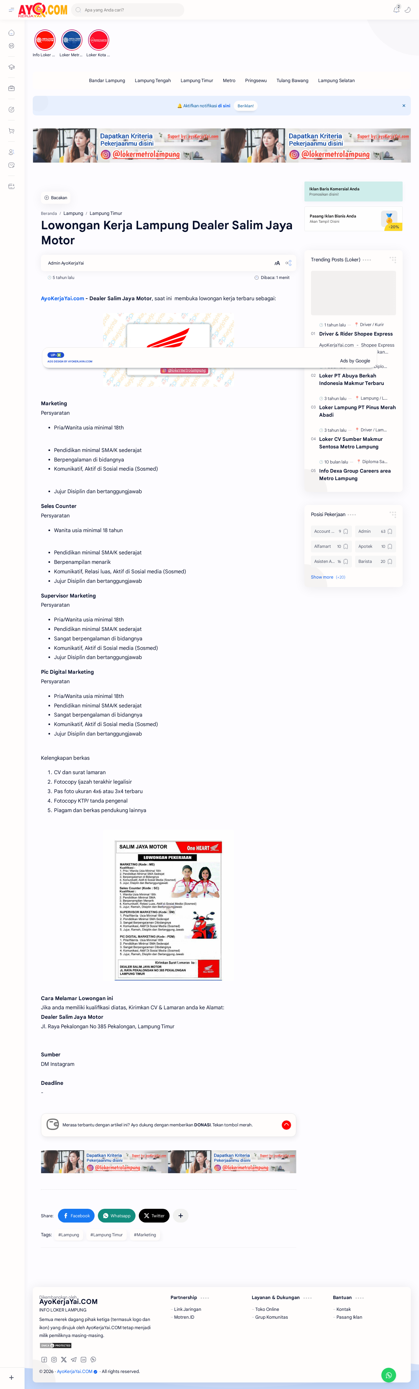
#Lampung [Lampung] (68, 1235)
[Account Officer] (331, 531)
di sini (224, 106)
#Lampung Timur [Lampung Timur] (106, 1235)
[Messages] (396, 10)
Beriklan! (246, 105)
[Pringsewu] (256, 80)
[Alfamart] (331, 546)
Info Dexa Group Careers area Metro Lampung (355, 474)
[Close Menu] (404, 106)
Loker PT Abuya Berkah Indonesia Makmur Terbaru (351, 379)
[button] (407, 10)
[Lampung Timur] (197, 80)
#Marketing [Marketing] (145, 1235)
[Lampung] (371, 398)
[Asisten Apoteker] (331, 561)
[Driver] (367, 325)
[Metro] (229, 80)
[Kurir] (379, 325)
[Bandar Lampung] (107, 80)
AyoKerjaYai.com (62, 298)
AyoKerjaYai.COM (77, 1371)
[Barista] (375, 561)
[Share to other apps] (181, 1216)
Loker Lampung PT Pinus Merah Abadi (357, 411)
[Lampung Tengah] (153, 80)
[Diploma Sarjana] (379, 462)
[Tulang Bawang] (292, 80)
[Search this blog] (127, 10)
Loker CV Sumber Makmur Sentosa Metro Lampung (351, 443)
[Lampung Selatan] (336, 80)
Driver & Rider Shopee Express (356, 334)
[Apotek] (375, 546)
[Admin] (375, 531)
